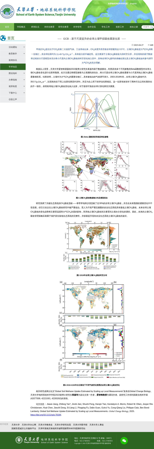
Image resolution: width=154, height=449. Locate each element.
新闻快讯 (13, 60)
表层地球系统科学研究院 (118, 4)
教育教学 (13, 54)
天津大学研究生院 (63, 425)
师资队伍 (35, 27)
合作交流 (92, 27)
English (133, 4)
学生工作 (106, 27)
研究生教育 (63, 27)
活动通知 (13, 47)
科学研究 (77, 27)
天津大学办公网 (29, 425)
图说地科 (13, 73)
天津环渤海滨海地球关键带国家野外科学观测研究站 (61, 428)
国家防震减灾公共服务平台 (24, 428)
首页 (7, 27)
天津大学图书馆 (80, 425)
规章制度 (13, 86)
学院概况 (21, 27)
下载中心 (13, 93)
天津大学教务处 (45, 425)
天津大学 (16, 425)
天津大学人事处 (96, 425)
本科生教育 (49, 27)
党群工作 (120, 27)
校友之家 (134, 27)
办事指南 (13, 80)
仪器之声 (13, 99)
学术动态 (13, 67)
